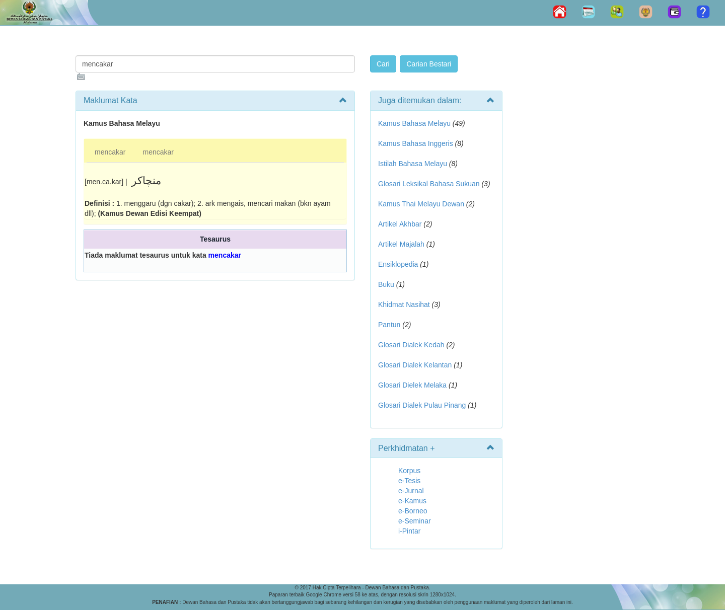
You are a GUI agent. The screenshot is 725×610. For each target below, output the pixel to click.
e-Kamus (412, 501)
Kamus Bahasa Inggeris (415, 143)
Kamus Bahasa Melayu (415, 123)
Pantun (389, 325)
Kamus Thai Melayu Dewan (421, 204)
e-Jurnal (411, 491)
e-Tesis (409, 481)
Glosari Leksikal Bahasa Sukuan (429, 184)
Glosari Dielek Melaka (412, 385)
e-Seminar (414, 521)
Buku (386, 284)
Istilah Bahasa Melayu (412, 164)
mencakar (110, 152)
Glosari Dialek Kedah (411, 345)
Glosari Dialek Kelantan (415, 365)
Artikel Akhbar (399, 224)
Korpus (409, 471)
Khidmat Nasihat (404, 304)
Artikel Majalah (401, 244)
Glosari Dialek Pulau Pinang (422, 405)
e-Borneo (412, 511)
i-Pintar (409, 531)
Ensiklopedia (398, 264)
